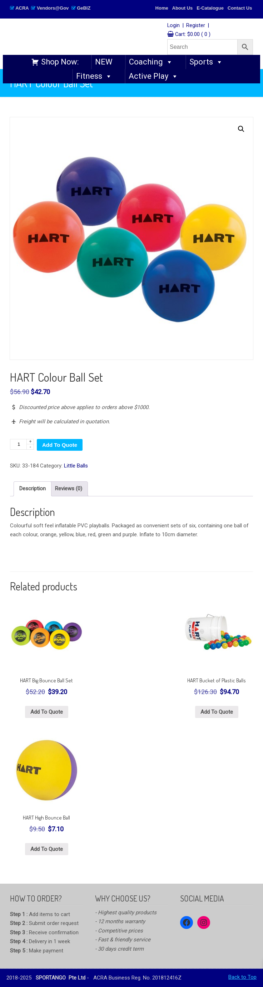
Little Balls (76, 466)
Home (161, 8)
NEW (104, 61)
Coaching (151, 62)
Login (173, 25)
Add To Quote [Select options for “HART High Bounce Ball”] (46, 849)
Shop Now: (60, 61)
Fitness (94, 76)
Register (195, 25)
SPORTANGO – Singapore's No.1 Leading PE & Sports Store (88, 36)
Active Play (153, 76)
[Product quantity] (22, 444)
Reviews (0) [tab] (68, 488)
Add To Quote (59, 445)
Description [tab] (32, 488)
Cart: (192, 34)
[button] (241, 129)
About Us (182, 8)
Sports (206, 62)
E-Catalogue (210, 8)
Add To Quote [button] (46, 712)
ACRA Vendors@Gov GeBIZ (50, 8)
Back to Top (242, 977)
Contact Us (240, 8)
